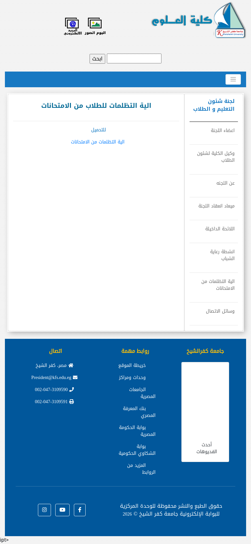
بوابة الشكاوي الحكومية (137, 450)
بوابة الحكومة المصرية (137, 431)
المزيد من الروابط (141, 469)
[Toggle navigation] (233, 79)
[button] (80, 510)
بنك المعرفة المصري (139, 412)
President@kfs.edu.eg (54, 377)
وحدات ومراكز (132, 377)
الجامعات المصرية (142, 393)
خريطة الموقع (132, 365)
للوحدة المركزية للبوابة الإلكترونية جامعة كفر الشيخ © (170, 510)
